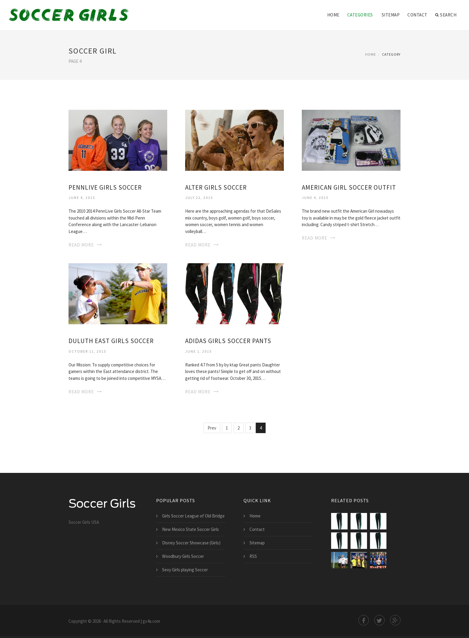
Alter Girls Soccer (216, 187)
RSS (253, 556)
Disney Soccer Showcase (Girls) (191, 543)
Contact (417, 15)
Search (446, 15)
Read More (81, 245)
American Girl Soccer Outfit (349, 187)
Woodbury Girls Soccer (183, 556)
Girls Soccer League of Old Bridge (193, 516)
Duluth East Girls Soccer (111, 341)
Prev (212, 428)
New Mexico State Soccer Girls (190, 529)
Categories (360, 15)
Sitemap (391, 15)
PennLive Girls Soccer (105, 187)
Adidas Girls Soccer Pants (228, 341)
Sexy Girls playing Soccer (185, 569)
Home (333, 15)
